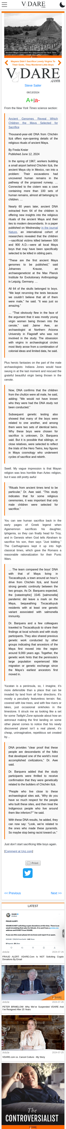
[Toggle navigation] (3, 4)
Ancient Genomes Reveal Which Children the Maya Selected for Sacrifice (33, 123)
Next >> (56, 893)
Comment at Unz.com (18, 851)
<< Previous (12, 893)
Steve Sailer (33, 85)
